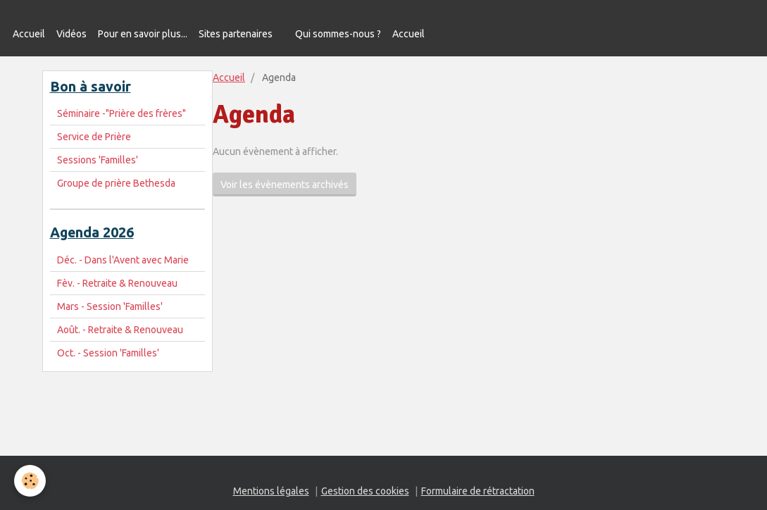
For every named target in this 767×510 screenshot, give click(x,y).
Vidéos (71, 33)
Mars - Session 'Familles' (110, 306)
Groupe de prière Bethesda (116, 183)
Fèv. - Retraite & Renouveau (117, 283)
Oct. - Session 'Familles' (108, 353)
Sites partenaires (236, 33)
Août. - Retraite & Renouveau (120, 329)
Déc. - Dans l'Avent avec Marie (123, 260)
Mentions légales (271, 491)
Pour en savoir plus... (142, 33)
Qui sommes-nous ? (338, 33)
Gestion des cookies (365, 491)
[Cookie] (30, 481)
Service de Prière (94, 136)
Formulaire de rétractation (478, 491)
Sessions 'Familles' (97, 160)
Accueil (29, 33)
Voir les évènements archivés (284, 184)
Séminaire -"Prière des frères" (121, 113)
